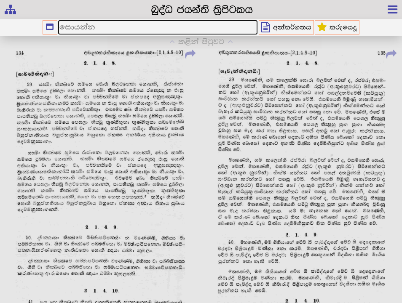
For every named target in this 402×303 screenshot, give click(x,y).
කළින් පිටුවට (201, 41)
